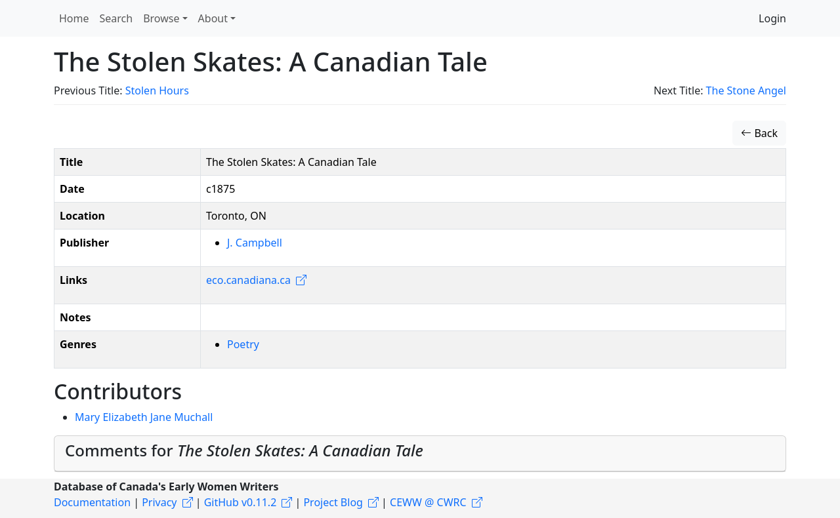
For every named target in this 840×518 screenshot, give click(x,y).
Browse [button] (161, 18)
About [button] (213, 18)
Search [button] (116, 18)
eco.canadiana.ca (248, 280)
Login (772, 18)
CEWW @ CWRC (428, 502)
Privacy (159, 502)
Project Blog (332, 502)
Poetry (243, 344)
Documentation (92, 502)
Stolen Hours (157, 90)
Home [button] (74, 18)
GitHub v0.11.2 (240, 502)
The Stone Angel (746, 90)
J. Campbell (254, 242)
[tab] (420, 453)
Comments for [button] (244, 450)
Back (759, 133)
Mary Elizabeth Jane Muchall (144, 417)
